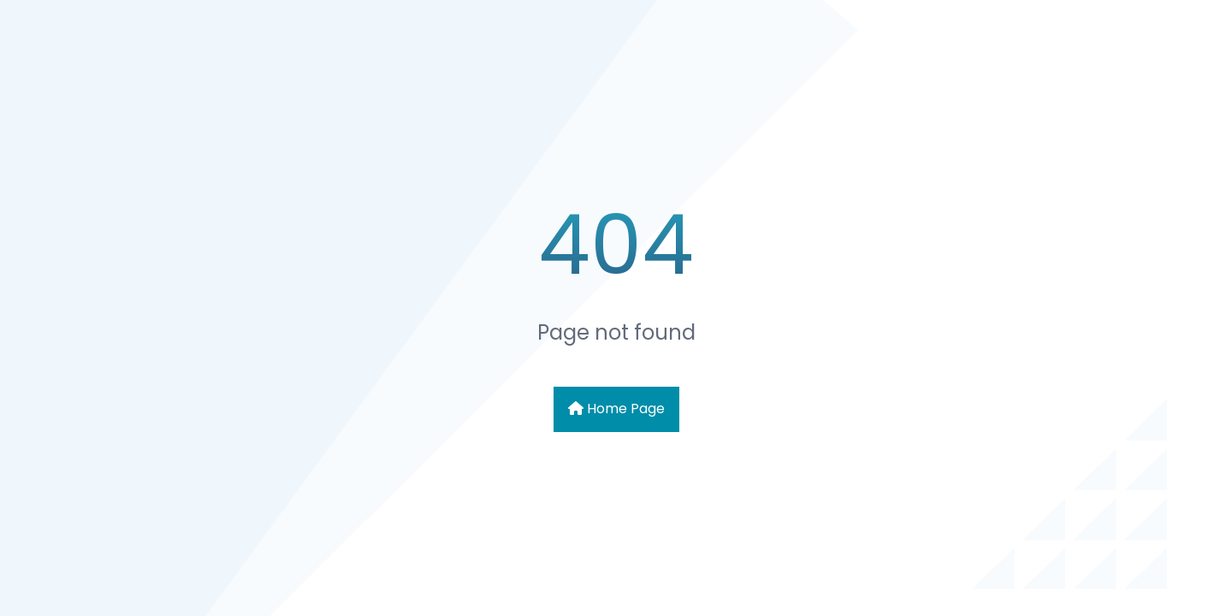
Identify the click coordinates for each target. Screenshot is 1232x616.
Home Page (616, 408)
